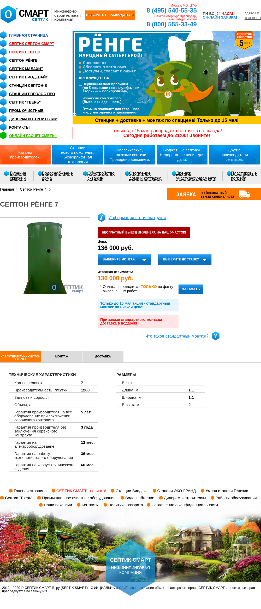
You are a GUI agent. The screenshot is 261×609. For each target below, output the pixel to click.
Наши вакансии (58, 505)
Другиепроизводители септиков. (234, 155)
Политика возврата (125, 505)
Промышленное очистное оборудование (79, 498)
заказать (191, 289)
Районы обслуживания (236, 498)
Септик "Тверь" (25, 102)
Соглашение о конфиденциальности (185, 505)
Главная (7, 189)
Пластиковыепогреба (244, 175)
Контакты (19, 127)
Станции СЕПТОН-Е (28, 85)
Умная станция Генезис (227, 490)
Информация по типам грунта (137, 217)
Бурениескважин (18, 175)
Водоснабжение (139, 498)
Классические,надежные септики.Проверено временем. (130, 155)
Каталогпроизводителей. (25, 154)
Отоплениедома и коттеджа (145, 175)
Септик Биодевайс (28, 77)
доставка (103, 356)
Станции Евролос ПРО (32, 94)
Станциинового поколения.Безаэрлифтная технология (77, 154)
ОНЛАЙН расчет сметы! (33, 136)
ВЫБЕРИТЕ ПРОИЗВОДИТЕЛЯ (109, 15)
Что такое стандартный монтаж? (177, 336)
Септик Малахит (26, 69)
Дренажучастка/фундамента (196, 175)
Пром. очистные (26, 111)
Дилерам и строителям (33, 119)
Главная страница (28, 35)
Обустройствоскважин (101, 175)
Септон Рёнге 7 (33, 189)
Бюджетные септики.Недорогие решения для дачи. (182, 155)
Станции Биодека (131, 490)
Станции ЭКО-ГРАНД (176, 490)
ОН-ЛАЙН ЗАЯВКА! (220, 17)
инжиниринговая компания (130, 556)
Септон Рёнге (23, 60)
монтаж (61, 356)
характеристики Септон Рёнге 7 (20, 358)
